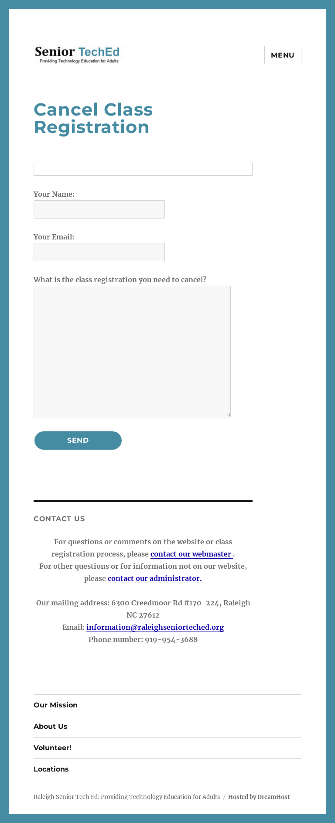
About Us (51, 726)
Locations (51, 769)
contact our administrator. (155, 578)
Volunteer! (53, 748)
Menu (283, 55)
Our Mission (56, 705)
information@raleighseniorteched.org (155, 627)
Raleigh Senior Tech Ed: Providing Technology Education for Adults (127, 797)
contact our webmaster (191, 554)
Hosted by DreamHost (259, 797)
